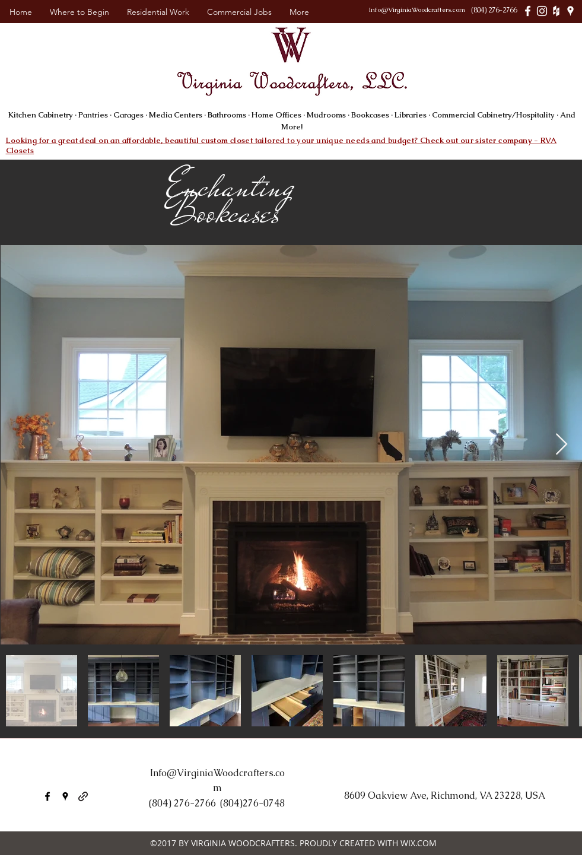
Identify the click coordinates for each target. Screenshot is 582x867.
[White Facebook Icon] (528, 11)
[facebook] (47, 796)
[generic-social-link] (83, 796)
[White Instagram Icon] (542, 11)
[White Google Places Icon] (570, 11)
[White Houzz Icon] (556, 11)
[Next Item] (561, 444)
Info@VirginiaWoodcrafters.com (417, 9)
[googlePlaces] (65, 796)
